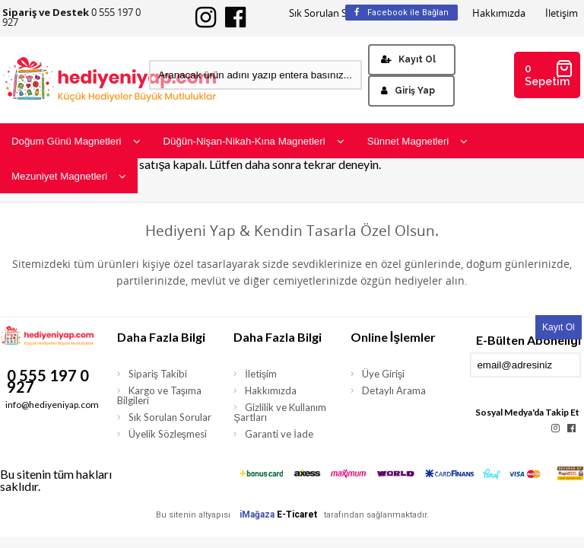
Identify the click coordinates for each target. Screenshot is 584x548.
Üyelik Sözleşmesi (168, 434)
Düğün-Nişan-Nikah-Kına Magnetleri (253, 141)
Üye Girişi (383, 374)
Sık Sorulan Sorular (331, 13)
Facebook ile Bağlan (401, 13)
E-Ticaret (297, 514)
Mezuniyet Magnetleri (68, 176)
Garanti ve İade (279, 434)
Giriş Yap (408, 90)
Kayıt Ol (408, 59)
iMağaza (257, 514)
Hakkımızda (498, 13)
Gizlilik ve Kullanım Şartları (279, 412)
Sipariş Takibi (158, 374)
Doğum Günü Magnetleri (76, 141)
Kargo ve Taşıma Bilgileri (159, 395)
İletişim (561, 13)
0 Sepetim (549, 73)
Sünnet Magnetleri (417, 141)
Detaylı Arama (394, 390)
